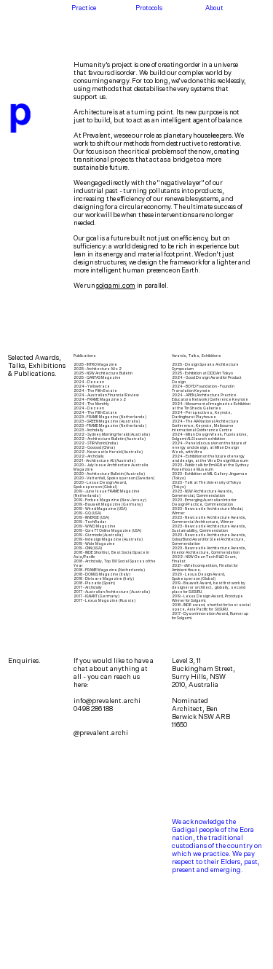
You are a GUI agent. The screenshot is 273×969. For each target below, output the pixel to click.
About (214, 8)
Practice (83, 8)
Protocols (148, 8)
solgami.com (115, 285)
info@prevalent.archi (107, 701)
